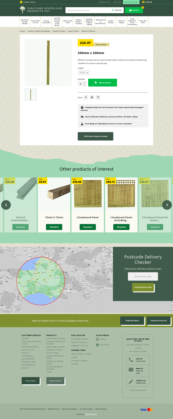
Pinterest (98, 97)
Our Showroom (28, 365)
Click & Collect (55, 381)
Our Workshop (28, 359)
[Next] (167, 205)
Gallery (25, 368)
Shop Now (20, 227)
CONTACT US (104, 2)
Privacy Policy (28, 350)
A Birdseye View (28, 362)
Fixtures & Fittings (54, 350)
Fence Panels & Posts (55, 347)
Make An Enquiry (101, 409)
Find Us (101, 339)
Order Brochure (132, 320)
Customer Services (30, 347)
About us (26, 353)
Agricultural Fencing (55, 338)
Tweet (92, 97)
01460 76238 (29, 2)
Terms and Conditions (69, 409)
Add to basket (102, 82)
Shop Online (31, 381)
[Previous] (6, 205)
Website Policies (53, 409)
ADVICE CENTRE (131, 2)
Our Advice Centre (86, 409)
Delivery (25, 338)
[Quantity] (80, 83)
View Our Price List (159, 320)
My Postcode (142, 287)
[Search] (94, 10)
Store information (138, 390)
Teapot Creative (91, 414)
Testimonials (27, 356)
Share (85, 97)
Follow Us (102, 344)
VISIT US (117, 2)
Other (49, 372)
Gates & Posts (52, 353)
